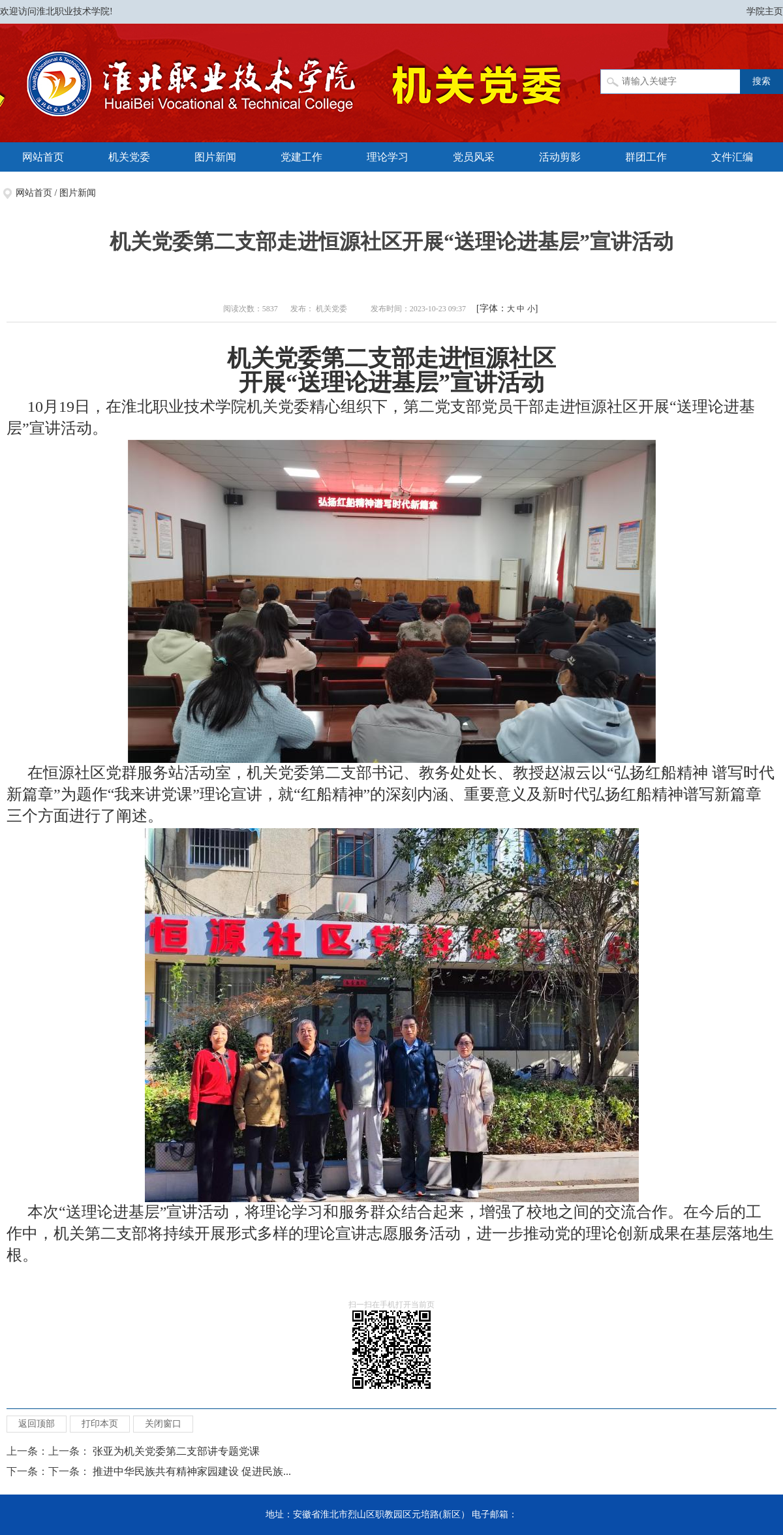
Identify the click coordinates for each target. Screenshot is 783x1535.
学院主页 (764, 11)
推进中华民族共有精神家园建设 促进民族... (192, 1471)
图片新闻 (215, 157)
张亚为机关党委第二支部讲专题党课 (176, 1451)
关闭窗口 (163, 1424)
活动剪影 (560, 157)
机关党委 (129, 157)
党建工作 (301, 157)
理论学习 (387, 157)
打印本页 (100, 1424)
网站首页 (43, 157)
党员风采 (474, 157)
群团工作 (646, 157)
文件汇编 (732, 157)
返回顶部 (36, 1424)
